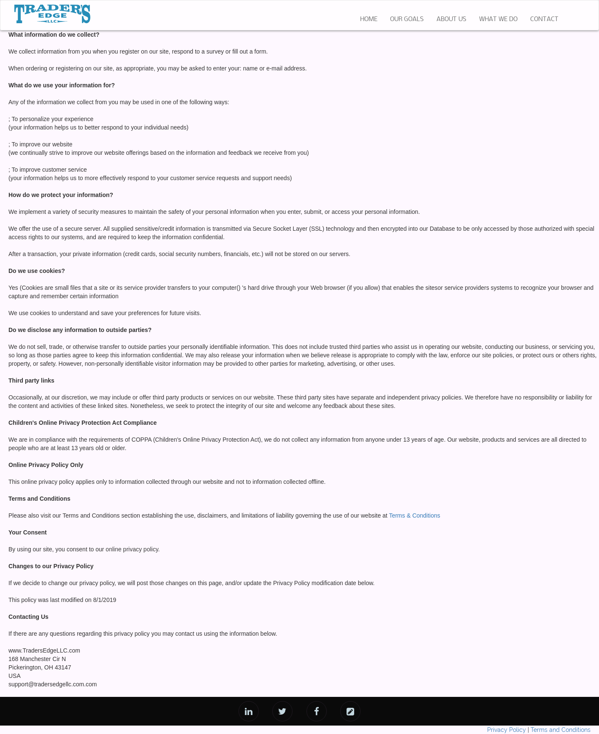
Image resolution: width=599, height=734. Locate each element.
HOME (372, 19)
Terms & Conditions (414, 515)
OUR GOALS (407, 19)
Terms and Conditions (561, 729)
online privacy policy (132, 549)
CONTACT (544, 19)
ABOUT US (451, 19)
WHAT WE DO (498, 19)
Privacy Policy (506, 729)
